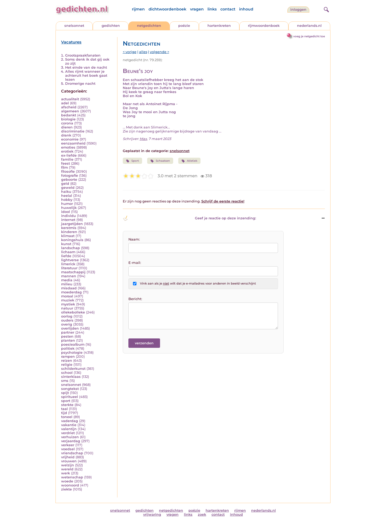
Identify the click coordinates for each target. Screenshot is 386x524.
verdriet (68, 433)
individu (68, 216)
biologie (68, 119)
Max (143, 139)
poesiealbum (72, 344)
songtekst (70, 389)
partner (67, 332)
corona (67, 123)
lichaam (68, 252)
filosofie (68, 171)
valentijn (69, 429)
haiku (66, 192)
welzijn (67, 465)
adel (65, 103)
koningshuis (72, 240)
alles (143, 52)
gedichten (111, 26)
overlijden (70, 328)
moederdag (71, 292)
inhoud (246, 9)
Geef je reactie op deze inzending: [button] (189, 218)
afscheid (68, 107)
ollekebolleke (73, 312)
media (66, 280)
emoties (68, 147)
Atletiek (189, 161)
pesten (67, 336)
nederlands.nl (309, 26)
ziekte (66, 489)
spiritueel (69, 397)
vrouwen (69, 461)
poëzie (184, 26)
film (64, 167)
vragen (197, 9)
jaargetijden (72, 224)
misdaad (69, 288)
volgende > (159, 52)
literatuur (69, 268)
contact (227, 9)
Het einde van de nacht (86, 67)
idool (65, 212)
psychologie (72, 352)
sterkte (67, 405)
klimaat (68, 236)
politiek (68, 348)
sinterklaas (71, 377)
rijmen (138, 9)
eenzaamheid (73, 143)
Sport (132, 161)
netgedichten (149, 26)
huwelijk (69, 208)
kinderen (69, 232)
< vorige (129, 52)
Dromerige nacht (80, 84)
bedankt (68, 115)
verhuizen (70, 437)
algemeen (70, 111)
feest (65, 163)
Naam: (134, 239)
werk (65, 473)
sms (64, 381)
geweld (68, 188)
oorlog (66, 316)
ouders (67, 320)
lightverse (70, 260)
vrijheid (68, 457)
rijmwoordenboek (264, 26)
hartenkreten (219, 26)
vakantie (68, 425)
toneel (66, 417)
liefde (66, 256)
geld (65, 184)
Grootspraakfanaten (83, 55)
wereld (67, 469)
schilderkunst (73, 369)
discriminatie (72, 131)
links (212, 9)
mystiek (68, 304)
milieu (66, 284)
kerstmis (68, 228)
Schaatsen (160, 161)
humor (67, 204)
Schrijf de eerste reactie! (222, 201)
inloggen (298, 10)
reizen (66, 361)
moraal (67, 296)
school (67, 373)
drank (66, 135)
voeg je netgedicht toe (309, 36)
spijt (65, 393)
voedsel (68, 449)
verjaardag (70, 441)
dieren (67, 127)
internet (68, 220)
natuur (67, 308)
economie (70, 139)
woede (67, 481)
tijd (64, 413)
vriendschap (72, 453)
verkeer (67, 445)
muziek (67, 300)
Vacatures (71, 42)
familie (67, 159)
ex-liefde (69, 155)
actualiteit (70, 99)
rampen (68, 357)
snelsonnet (74, 26)
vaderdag (69, 421)
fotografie (69, 176)
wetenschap (72, 477)
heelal (66, 196)
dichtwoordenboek (167, 9)
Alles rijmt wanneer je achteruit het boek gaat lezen (86, 75)
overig (66, 324)
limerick (68, 264)
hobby (66, 200)
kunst (66, 244)
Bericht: (135, 299)
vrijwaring (152, 514)
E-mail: (134, 263)
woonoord (70, 485)
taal (64, 409)
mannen (68, 276)
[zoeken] (325, 9)
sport (65, 401)
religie (66, 365)
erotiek (67, 151)
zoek (202, 514)
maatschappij (73, 272)
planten (68, 340)
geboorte (69, 180)
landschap (70, 248)
